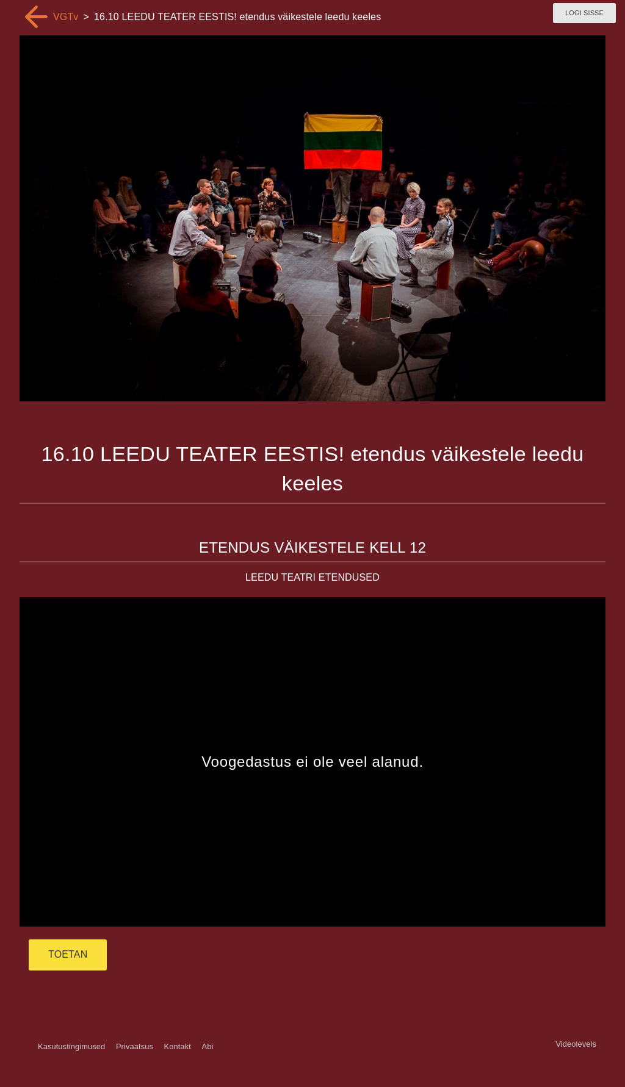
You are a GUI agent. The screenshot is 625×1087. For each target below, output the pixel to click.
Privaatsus (134, 1046)
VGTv (66, 17)
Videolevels (575, 1044)
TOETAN (67, 954)
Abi (207, 1046)
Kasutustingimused (71, 1046)
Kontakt (177, 1046)
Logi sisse (584, 12)
